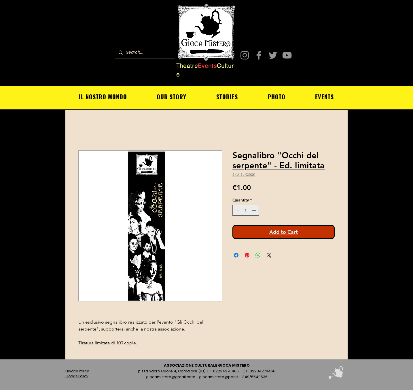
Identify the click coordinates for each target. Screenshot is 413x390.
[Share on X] (269, 255)
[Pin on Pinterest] (247, 255)
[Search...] (144, 52)
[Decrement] (236, 210)
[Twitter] (273, 55)
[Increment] (254, 210)
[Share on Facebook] (236, 255)
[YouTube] (287, 55)
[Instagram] (244, 55)
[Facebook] (258, 55)
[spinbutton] (245, 210)
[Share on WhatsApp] (258, 255)
